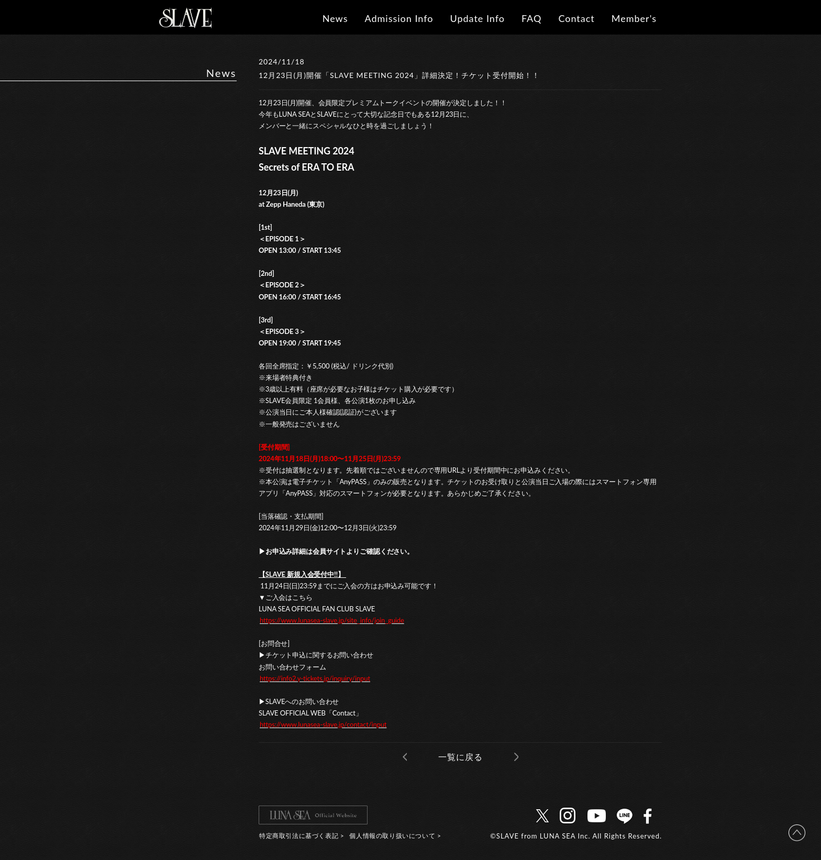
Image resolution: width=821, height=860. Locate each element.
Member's (634, 18)
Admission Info (398, 18)
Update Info (477, 18)
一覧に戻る (460, 757)
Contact (576, 18)
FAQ (531, 18)
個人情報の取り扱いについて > (395, 836)
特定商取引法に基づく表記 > (301, 836)
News (335, 18)
